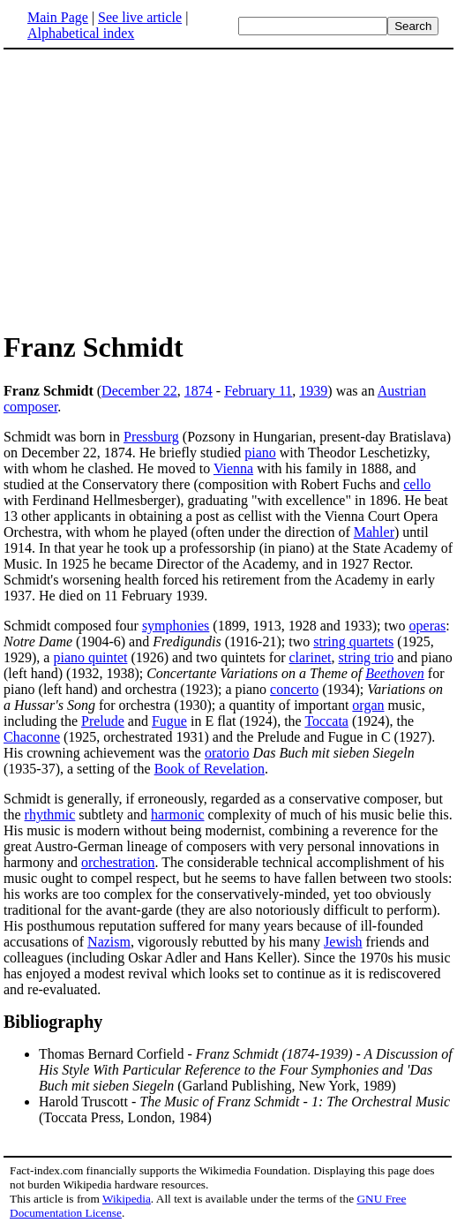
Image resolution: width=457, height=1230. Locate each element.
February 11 (258, 390)
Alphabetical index (80, 33)
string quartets (353, 641)
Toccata (326, 720)
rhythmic (50, 814)
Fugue (169, 720)
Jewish (343, 941)
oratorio (227, 752)
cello (417, 484)
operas (427, 625)
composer (30, 406)
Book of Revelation (209, 768)
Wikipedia (126, 1198)
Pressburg (151, 436)
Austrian (402, 390)
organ (368, 705)
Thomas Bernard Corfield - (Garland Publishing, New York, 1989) (246, 1069)
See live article (140, 17)
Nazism (109, 941)
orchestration (118, 862)
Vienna (233, 468)
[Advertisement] (228, 189)
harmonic (177, 814)
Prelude (102, 720)
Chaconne (32, 736)
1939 (313, 390)
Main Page (57, 17)
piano (260, 452)
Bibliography (53, 1021)
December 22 (139, 390)
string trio (365, 657)
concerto (294, 689)
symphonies (175, 625)
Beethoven (394, 673)
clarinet (310, 657)
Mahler (374, 532)
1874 (198, 390)
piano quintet (90, 657)
